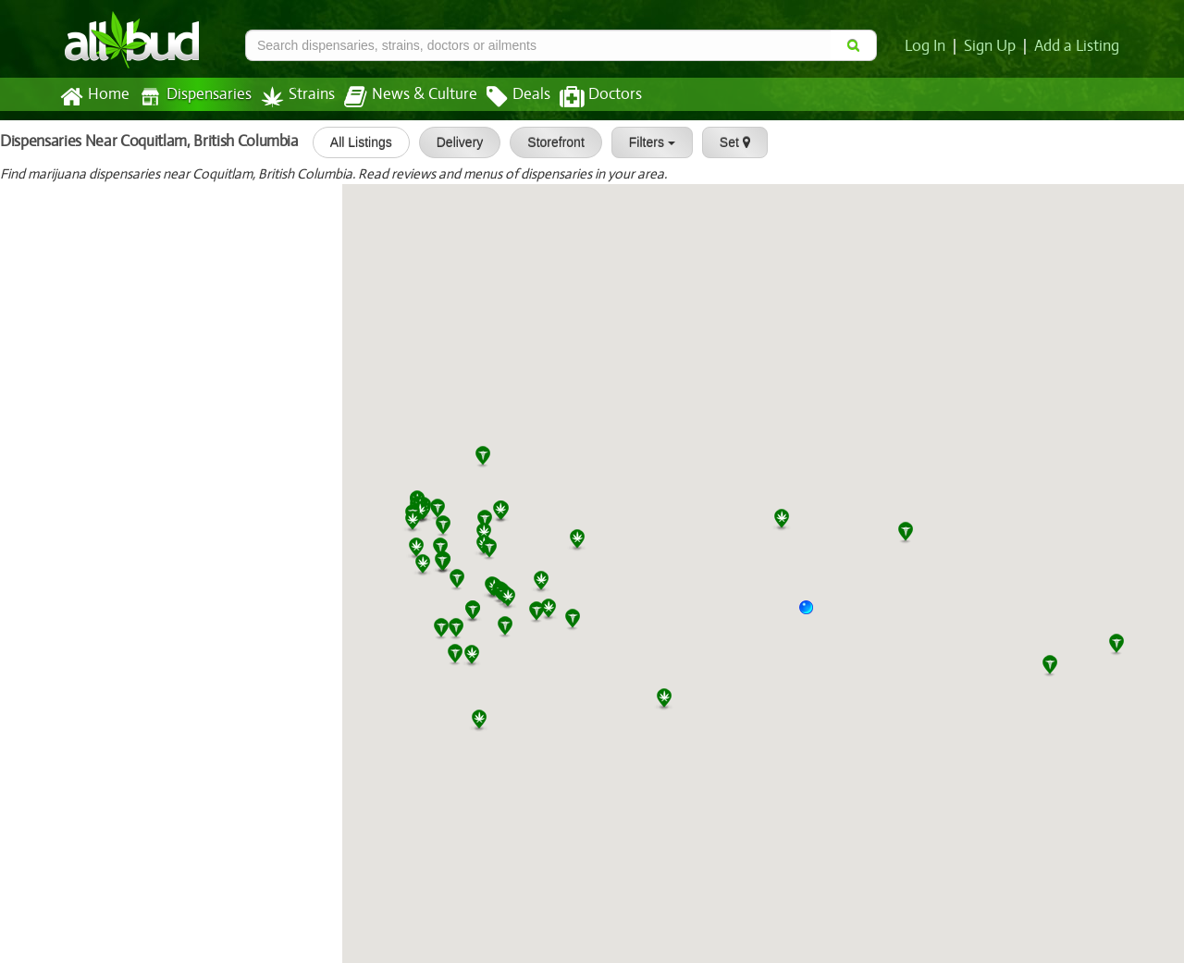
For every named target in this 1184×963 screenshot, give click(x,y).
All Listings (353, 142)
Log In (928, 46)
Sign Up (993, 46)
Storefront (548, 142)
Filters (644, 142)
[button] (813, 614)
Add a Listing (1077, 46)
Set (726, 142)
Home (94, 97)
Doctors (585, 97)
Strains (291, 96)
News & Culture (400, 97)
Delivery (451, 142)
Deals (505, 97)
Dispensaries (191, 96)
